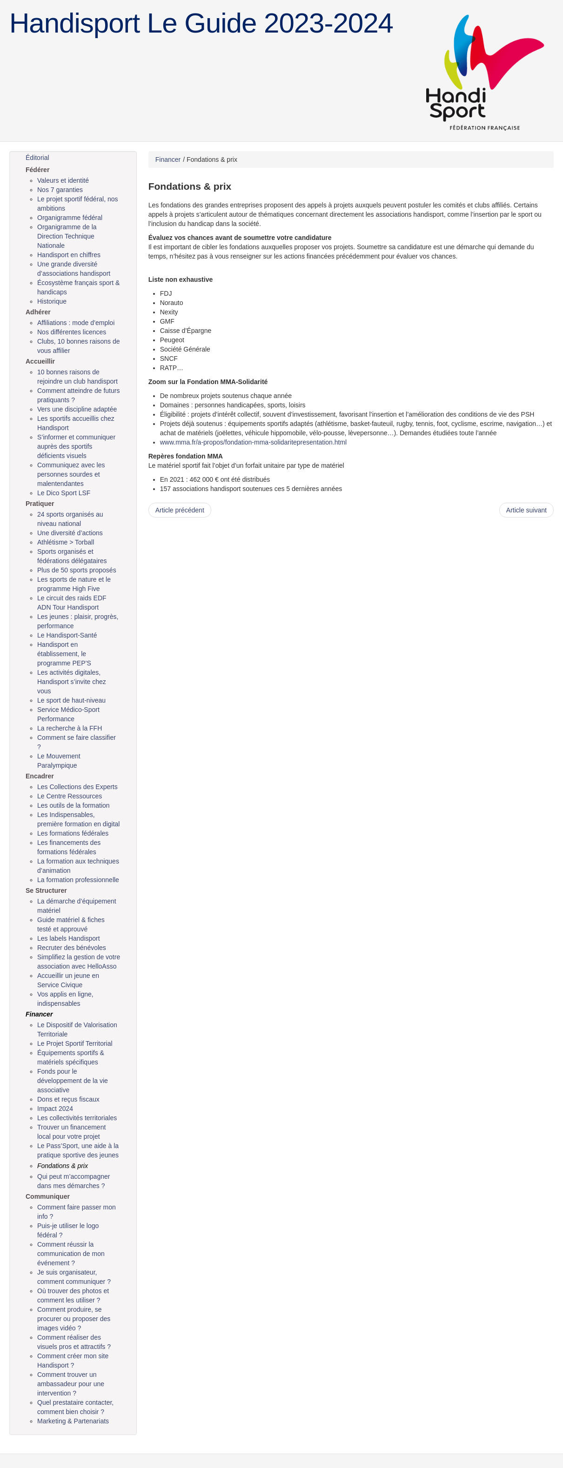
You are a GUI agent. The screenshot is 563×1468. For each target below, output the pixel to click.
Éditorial (37, 157)
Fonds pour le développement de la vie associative (72, 1081)
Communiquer (48, 1196)
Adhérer (38, 312)
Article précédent (179, 510)
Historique (52, 301)
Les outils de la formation (73, 805)
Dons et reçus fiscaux (68, 1099)
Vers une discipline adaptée (77, 409)
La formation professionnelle (78, 879)
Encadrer (40, 776)
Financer (39, 1014)
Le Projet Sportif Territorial (75, 1043)
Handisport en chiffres (69, 255)
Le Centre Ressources (69, 796)
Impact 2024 (55, 1108)
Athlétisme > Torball (65, 542)
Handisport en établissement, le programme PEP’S (64, 654)
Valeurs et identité (63, 180)
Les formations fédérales (72, 833)
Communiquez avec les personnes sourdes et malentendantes (71, 474)
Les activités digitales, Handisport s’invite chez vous (71, 682)
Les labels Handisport (68, 938)
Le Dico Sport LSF (63, 493)
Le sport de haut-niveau (71, 700)
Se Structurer (46, 890)
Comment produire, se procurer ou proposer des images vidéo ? (73, 1319)
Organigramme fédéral (69, 217)
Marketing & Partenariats (73, 1421)
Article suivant (526, 510)
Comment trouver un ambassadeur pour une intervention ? (70, 1384)
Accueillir (40, 361)
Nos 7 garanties (60, 189)
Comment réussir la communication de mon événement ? (71, 1254)
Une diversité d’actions (70, 533)
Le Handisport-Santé (67, 635)
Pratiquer (40, 503)
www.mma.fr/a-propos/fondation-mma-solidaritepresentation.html (253, 442)
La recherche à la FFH (69, 728)
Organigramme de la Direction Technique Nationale (67, 236)
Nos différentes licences (71, 332)
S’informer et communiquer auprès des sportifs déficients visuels (76, 446)
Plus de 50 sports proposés (76, 570)
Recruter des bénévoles (71, 947)
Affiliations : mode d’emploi (75, 322)
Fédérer (37, 169)
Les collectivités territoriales (77, 1118)
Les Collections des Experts (77, 786)
